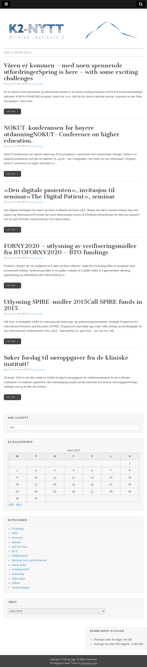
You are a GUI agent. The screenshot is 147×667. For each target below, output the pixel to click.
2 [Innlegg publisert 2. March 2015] (17, 470)
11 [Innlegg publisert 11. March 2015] (54, 477)
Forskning (17, 528)
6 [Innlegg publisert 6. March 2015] (92, 470)
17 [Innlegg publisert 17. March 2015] (36, 484)
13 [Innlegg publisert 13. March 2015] (92, 477)
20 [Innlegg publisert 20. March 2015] (92, 484)
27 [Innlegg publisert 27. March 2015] (92, 491)
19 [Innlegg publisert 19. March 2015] (73, 484)
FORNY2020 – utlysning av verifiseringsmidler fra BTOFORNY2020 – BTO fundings (70, 249)
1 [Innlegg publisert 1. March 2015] (130, 463)
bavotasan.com (89, 663)
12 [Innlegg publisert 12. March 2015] (73, 477)
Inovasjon (17, 537)
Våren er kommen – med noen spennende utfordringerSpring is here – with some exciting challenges (71, 72)
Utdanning (18, 573)
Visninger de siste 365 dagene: (112, 644)
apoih (9, 83)
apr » (19, 504)
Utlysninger (18, 578)
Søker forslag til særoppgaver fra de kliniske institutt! (66, 361)
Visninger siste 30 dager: (109, 639)
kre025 (10, 369)
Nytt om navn (19, 546)
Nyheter (16, 542)
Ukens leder (19, 564)
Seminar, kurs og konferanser (29, 560)
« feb (11, 504)
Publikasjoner (20, 555)
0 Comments (36, 83)
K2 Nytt (72, 659)
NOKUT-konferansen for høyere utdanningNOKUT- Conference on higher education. (61, 134)
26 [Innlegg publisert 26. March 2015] (73, 491)
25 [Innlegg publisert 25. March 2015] (54, 491)
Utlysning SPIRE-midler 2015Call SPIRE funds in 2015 (73, 305)
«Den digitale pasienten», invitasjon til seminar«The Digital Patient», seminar (59, 193)
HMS (15, 533)
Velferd (16, 582)
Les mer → (12, 111)
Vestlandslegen (21, 587)
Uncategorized (20, 569)
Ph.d (14, 551)
